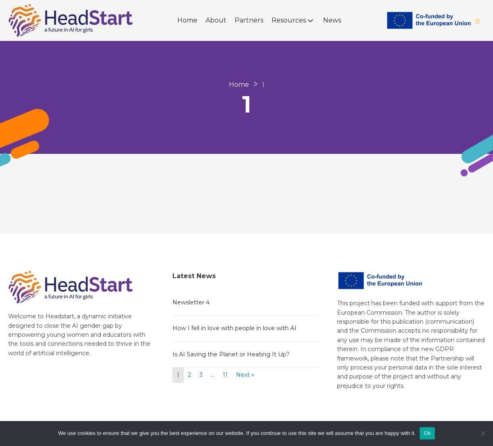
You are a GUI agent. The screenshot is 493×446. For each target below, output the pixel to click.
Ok (427, 433)
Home (187, 20)
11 (225, 374)
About (216, 20)
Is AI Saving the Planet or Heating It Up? (230, 354)
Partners (249, 20)
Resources (293, 20)
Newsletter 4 (191, 302)
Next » (245, 374)
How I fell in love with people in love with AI (234, 328)
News (332, 20)
